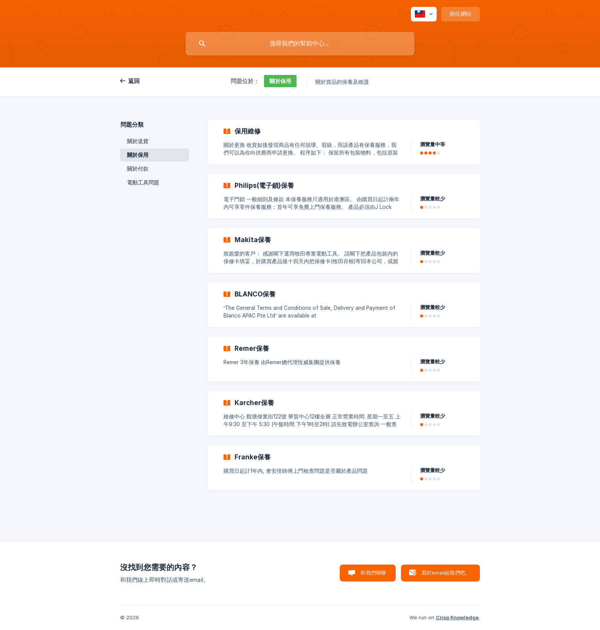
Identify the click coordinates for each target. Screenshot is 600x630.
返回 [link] (134, 81)
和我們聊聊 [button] (373, 573)
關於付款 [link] (137, 169)
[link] (344, 142)
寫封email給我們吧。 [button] (446, 573)
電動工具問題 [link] (143, 182)
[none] (424, 14)
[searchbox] (300, 43)
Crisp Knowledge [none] (457, 617)
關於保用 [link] (137, 155)
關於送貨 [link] (137, 141)
